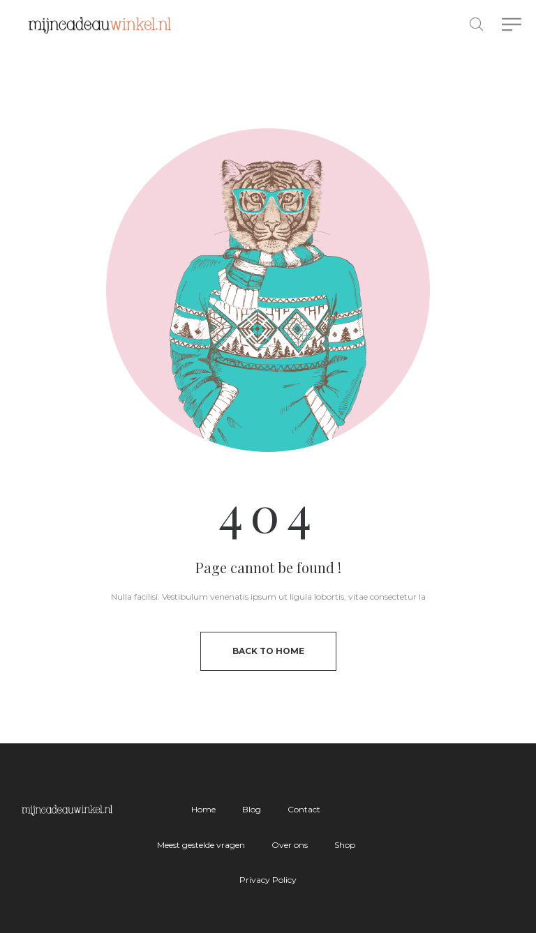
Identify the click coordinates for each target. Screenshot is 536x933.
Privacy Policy (268, 879)
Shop (344, 845)
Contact (304, 809)
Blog (251, 809)
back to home (268, 651)
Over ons (289, 845)
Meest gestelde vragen (201, 845)
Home (203, 809)
